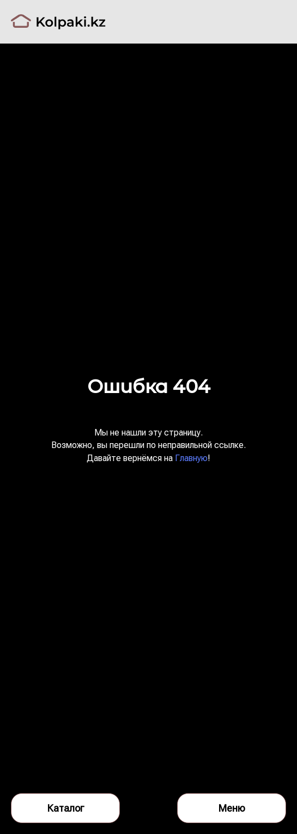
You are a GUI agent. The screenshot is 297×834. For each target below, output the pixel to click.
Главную (191, 458)
